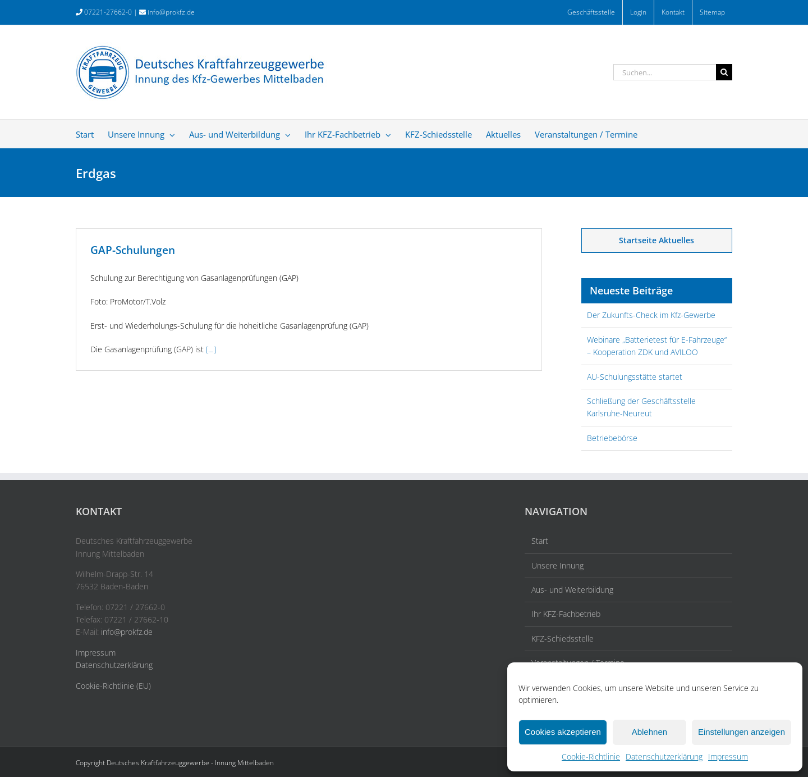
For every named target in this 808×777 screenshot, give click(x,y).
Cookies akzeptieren (563, 732)
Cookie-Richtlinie (591, 756)
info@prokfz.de (171, 12)
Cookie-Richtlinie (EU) (113, 685)
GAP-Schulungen (132, 250)
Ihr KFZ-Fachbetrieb (565, 613)
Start (539, 540)
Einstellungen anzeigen (741, 732)
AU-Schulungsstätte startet (634, 376)
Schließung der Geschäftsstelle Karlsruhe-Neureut (641, 407)
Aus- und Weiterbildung (572, 589)
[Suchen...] (664, 72)
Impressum (728, 756)
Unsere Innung (557, 565)
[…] (211, 349)
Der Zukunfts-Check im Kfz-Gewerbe (651, 315)
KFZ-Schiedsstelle (562, 638)
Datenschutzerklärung (664, 756)
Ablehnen (649, 732)
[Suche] (724, 72)
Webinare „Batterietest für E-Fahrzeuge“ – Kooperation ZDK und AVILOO (657, 345)
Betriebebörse (612, 438)
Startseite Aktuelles (656, 240)
